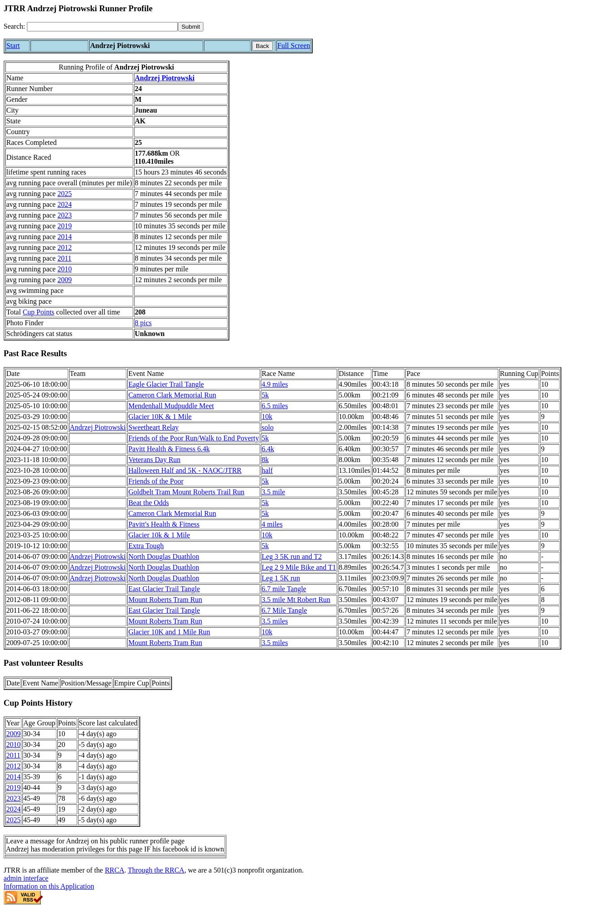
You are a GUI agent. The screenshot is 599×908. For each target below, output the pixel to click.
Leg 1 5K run (281, 578)
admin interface (26, 878)
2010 (64, 269)
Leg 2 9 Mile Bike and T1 (299, 567)
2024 (64, 204)
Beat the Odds (148, 502)
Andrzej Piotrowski (164, 78)
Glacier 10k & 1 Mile (159, 535)
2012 (64, 247)
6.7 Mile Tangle (284, 610)
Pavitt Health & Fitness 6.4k (169, 449)
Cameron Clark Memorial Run (172, 395)
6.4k (268, 449)
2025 (64, 193)
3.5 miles (275, 621)
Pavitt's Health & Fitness (163, 524)
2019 (64, 226)
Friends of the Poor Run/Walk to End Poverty (193, 438)
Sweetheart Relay (153, 427)
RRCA (115, 870)
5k (265, 395)
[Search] (102, 26)
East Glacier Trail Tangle (164, 589)
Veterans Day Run (154, 459)
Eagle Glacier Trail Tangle (166, 384)
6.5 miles (275, 406)
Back (262, 46)
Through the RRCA (156, 870)
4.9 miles (275, 384)
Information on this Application (49, 886)
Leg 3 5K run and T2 (292, 556)
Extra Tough (146, 546)
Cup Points (39, 312)
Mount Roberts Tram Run (165, 599)
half (267, 470)
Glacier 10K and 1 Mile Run (169, 632)
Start (13, 45)
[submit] (190, 26)
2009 (64, 280)
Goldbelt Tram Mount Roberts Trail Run (186, 492)
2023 (64, 215)
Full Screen (293, 45)
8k (265, 459)
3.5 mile (273, 492)
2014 (64, 236)
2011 (64, 258)
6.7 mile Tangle (284, 589)
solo (268, 427)
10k (267, 416)
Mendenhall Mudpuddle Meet (171, 406)
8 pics (143, 323)
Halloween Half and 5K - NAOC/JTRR (184, 470)
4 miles (272, 524)
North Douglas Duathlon (163, 556)
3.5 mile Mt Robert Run (296, 599)
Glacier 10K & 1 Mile (159, 416)
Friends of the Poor (155, 481)
